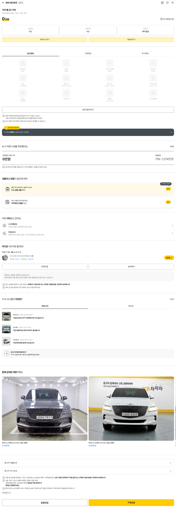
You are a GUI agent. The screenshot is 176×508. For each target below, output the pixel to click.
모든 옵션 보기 (88, 109)
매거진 (131, 306)
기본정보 (88, 53)
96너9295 (15, 2)
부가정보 (145, 53)
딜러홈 (168, 258)
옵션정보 (30, 53)
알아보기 (88, 189)
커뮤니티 (45, 306)
